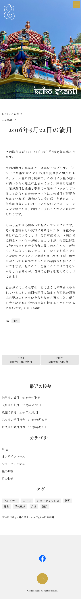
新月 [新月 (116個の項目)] (68, 501)
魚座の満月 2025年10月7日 (20, 412)
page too (42, 578)
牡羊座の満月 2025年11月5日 (21, 398)
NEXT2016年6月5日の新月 (21, 359)
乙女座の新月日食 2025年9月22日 (24, 420)
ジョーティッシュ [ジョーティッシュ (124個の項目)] (48, 501)
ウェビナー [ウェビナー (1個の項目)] (10, 501)
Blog (5, 113)
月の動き (16, 113)
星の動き (8, 471)
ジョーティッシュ (13, 464)
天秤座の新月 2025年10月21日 (22, 405)
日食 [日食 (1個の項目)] (6, 506)
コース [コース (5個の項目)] (27, 501)
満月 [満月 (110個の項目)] (45, 506)
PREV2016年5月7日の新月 (60, 359)
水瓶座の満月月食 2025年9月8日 (24, 427)
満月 (16, 320)
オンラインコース (13, 456)
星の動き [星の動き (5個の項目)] (20, 506)
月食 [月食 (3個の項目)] (34, 506)
